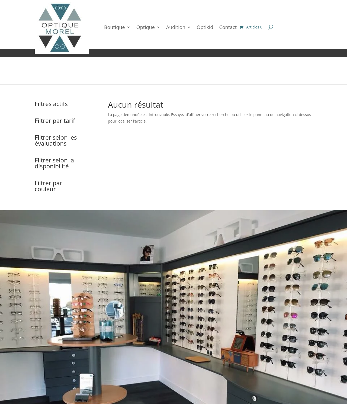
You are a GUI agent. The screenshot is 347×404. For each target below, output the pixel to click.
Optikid (205, 27)
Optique (145, 27)
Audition (175, 27)
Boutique (114, 27)
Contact (228, 27)
